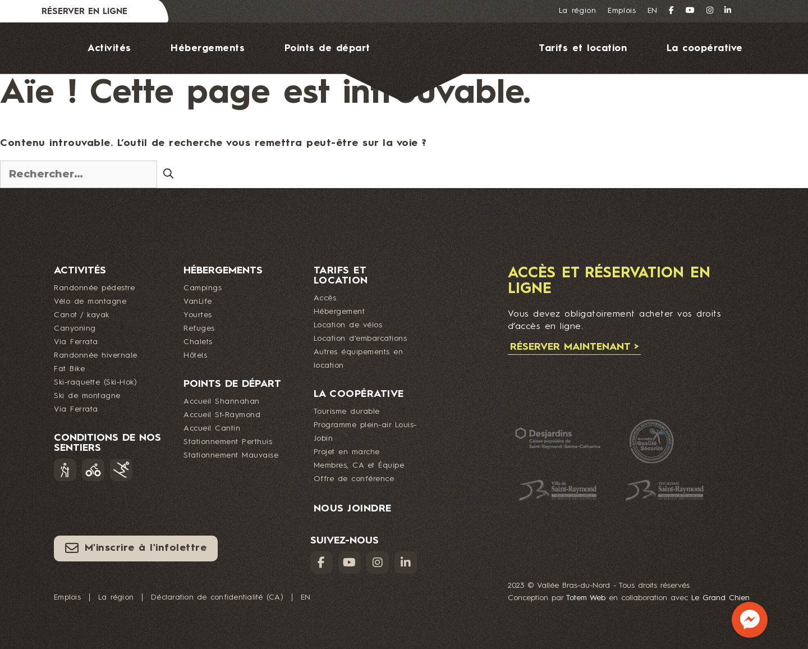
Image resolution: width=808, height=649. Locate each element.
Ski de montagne (87, 396)
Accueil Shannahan (221, 401)
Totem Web (585, 598)
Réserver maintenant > (574, 347)
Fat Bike (69, 369)
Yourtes (197, 315)
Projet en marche (347, 452)
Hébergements (208, 48)
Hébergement (339, 312)
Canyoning (75, 328)
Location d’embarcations (360, 338)
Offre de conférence (354, 479)
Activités (109, 48)
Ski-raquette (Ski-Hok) (95, 382)
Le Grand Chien (720, 598)
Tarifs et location (583, 48)
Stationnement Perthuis (227, 442)
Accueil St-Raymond (221, 415)
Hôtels (195, 355)
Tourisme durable (347, 411)
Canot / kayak (81, 315)
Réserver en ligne (84, 12)
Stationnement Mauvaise (230, 455)
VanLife (197, 301)
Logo (438, 62)
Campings (202, 288)
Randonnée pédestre (94, 288)
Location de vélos (348, 325)
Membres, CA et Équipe (359, 465)
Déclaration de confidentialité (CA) (217, 597)
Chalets (198, 342)
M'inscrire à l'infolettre (135, 548)
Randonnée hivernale (95, 355)
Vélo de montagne (90, 301)
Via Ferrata (76, 342)
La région (577, 11)
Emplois (622, 11)
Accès (325, 298)
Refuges (199, 328)
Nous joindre (415, 127)
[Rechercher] (168, 173)
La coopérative (705, 48)
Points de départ (327, 48)
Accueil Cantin (211, 428)
